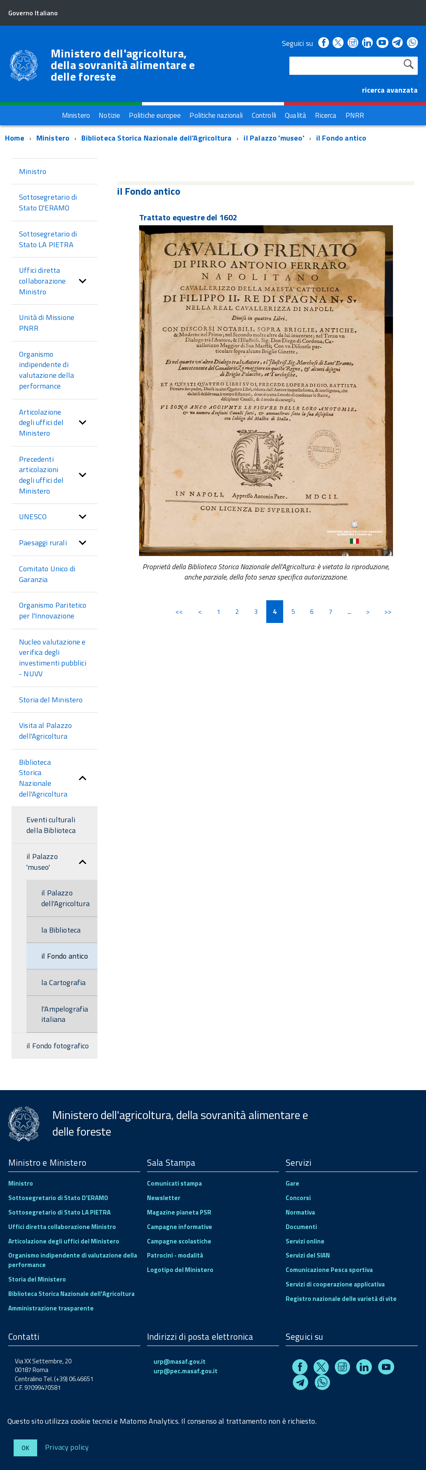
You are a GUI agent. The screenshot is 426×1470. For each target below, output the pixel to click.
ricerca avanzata (390, 89)
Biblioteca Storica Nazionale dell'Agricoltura (156, 137)
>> (387, 611)
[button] (82, 281)
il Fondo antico (341, 137)
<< (179, 611)
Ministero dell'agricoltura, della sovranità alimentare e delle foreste (123, 65)
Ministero (53, 137)
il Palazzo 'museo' (274, 137)
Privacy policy (67, 1446)
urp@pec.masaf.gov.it (186, 1371)
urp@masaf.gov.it (180, 1361)
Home (14, 137)
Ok (25, 1448)
